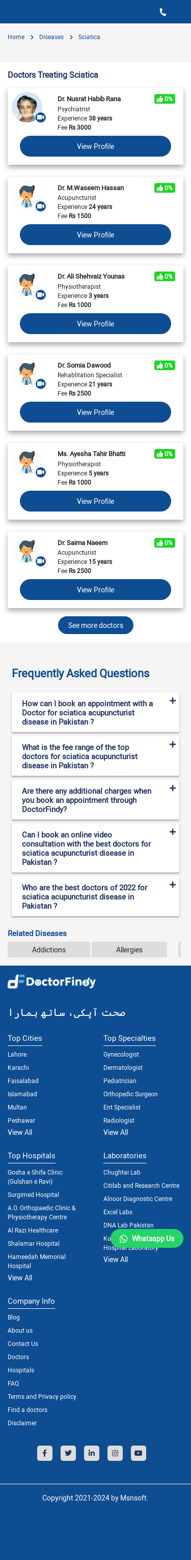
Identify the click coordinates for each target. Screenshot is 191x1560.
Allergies (129, 949)
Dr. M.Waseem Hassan (91, 187)
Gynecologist (121, 1054)
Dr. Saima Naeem (82, 542)
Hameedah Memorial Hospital (37, 1261)
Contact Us (23, 1343)
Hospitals (21, 1370)
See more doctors (95, 625)
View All (20, 1132)
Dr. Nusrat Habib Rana (89, 98)
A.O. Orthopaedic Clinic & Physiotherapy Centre (41, 1212)
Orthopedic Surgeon (130, 1094)
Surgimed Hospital (33, 1194)
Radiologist (118, 1120)
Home (16, 37)
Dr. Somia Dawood (84, 365)
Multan (17, 1107)
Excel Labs (117, 1212)
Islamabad (22, 1094)
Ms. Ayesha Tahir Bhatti (91, 453)
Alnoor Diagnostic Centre (137, 1198)
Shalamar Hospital (34, 1243)
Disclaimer (22, 1423)
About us (20, 1330)
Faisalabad (23, 1080)
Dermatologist (123, 1067)
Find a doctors (27, 1409)
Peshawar (21, 1120)
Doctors (18, 1357)
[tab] (95, 669)
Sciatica (88, 37)
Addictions (49, 949)
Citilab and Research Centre (141, 1185)
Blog (14, 1317)
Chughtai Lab (122, 1172)
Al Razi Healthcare (33, 1230)
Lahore (17, 1054)
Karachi (18, 1067)
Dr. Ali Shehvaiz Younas (91, 276)
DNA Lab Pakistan (128, 1225)
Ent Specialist (122, 1107)
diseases (51, 37)
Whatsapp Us (153, 1238)
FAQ (13, 1383)
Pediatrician (120, 1080)
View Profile (95, 146)
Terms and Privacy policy (42, 1396)
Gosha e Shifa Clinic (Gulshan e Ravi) (35, 1176)
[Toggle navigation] (11, 11)
